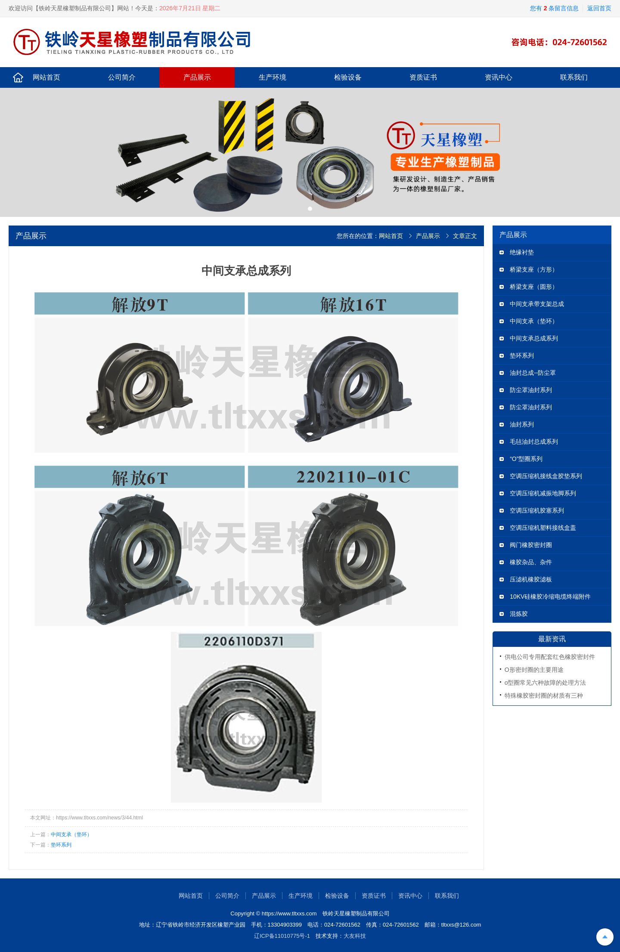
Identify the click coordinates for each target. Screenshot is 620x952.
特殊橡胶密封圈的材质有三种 (544, 695)
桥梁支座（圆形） (534, 286)
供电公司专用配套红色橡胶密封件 (550, 656)
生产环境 (272, 77)
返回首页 (599, 8)
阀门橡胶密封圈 (531, 544)
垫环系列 (61, 845)
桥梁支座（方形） (534, 269)
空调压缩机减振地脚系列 (543, 493)
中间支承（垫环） (71, 834)
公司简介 (122, 77)
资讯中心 (498, 77)
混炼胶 (519, 613)
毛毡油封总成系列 (534, 441)
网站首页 (46, 77)
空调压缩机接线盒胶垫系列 (546, 476)
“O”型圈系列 (526, 458)
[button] (310, 209)
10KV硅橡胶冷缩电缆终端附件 (550, 596)
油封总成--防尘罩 (533, 372)
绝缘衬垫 (522, 252)
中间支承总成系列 (534, 338)
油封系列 (522, 424)
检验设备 (348, 77)
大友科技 (355, 936)
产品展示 (197, 77)
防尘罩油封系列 (531, 389)
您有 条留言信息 (554, 8)
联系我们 (574, 77)
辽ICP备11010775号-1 (282, 936)
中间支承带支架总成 (537, 303)
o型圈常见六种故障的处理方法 (545, 682)
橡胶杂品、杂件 (531, 562)
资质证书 (423, 77)
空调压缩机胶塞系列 (537, 510)
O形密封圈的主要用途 (534, 669)
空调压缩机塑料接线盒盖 (543, 527)
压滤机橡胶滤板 (531, 579)
